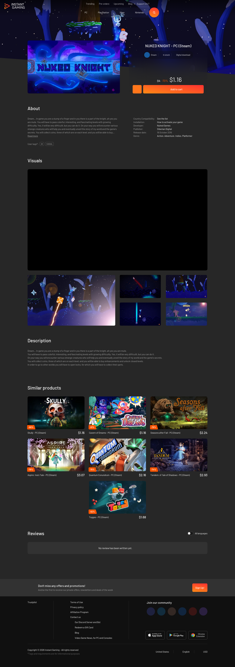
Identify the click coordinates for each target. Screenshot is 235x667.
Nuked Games (163, 125)
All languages (197, 533)
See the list (162, 118)
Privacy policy (77, 607)
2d (42, 144)
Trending (90, 3)
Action (160, 136)
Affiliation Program (79, 612)
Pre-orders (104, 3)
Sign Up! (199, 587)
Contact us (75, 617)
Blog (130, 3)
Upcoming (119, 3)
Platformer (187, 136)
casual (49, 144)
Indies (178, 136)
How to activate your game (170, 122)
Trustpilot (32, 602)
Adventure (169, 136)
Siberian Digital (164, 129)
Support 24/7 (143, 3)
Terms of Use (76, 602)
